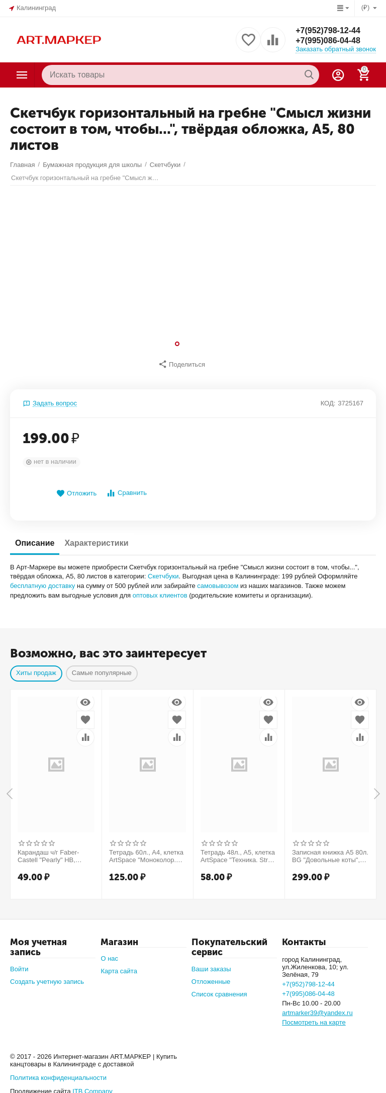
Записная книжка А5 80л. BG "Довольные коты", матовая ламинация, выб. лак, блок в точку (330, 852)
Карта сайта (119, 966)
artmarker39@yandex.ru (317, 1008)
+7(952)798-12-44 (328, 30)
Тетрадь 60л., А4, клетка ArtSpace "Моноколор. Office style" (146, 852)
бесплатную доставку (42, 580)
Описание (34, 538)
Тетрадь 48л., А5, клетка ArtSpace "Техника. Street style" (239, 852)
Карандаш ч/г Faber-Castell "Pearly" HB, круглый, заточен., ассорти (48, 852)
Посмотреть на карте (314, 1017)
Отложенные (211, 976)
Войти (19, 964)
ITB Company (92, 1086)
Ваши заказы (211, 964)
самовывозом (217, 580)
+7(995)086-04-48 (328, 40)
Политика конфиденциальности (58, 1072)
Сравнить (126, 488)
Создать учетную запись (47, 976)
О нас (109, 953)
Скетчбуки (163, 571)
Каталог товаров (22, 75)
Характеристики (96, 538)
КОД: (328, 398)
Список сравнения (219, 989)
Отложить (76, 488)
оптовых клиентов (160, 590)
